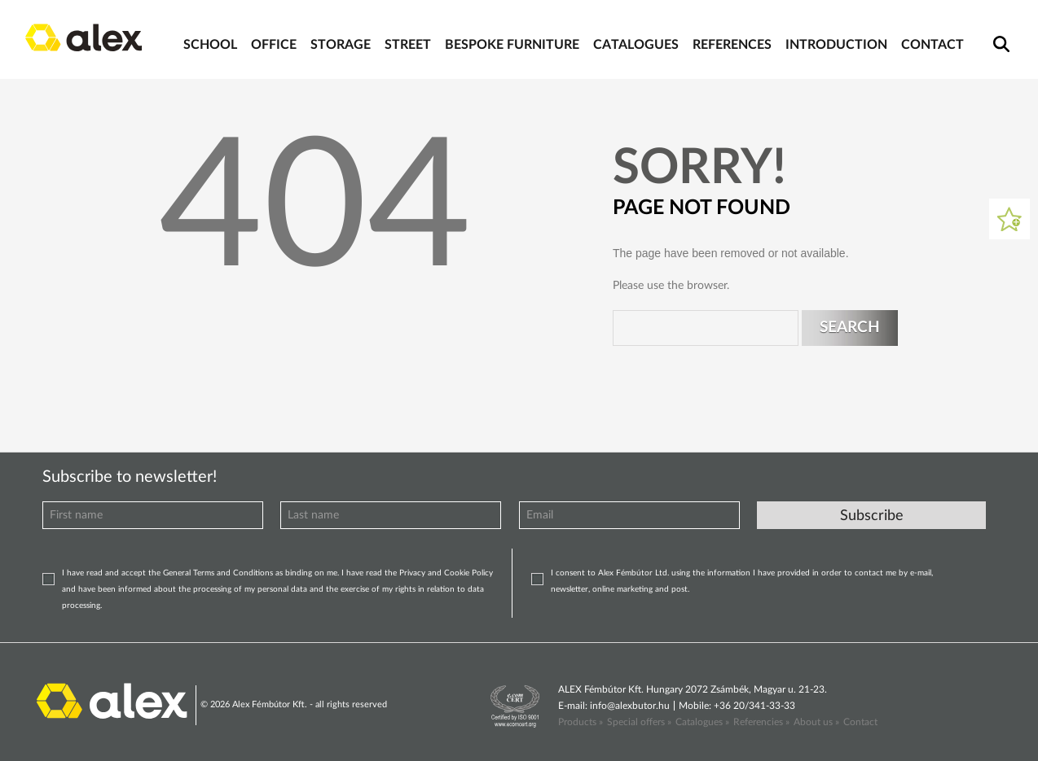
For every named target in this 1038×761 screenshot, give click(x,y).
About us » (816, 722)
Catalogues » (702, 722)
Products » (580, 722)
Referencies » (761, 722)
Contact (860, 722)
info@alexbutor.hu (630, 706)
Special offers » (639, 722)
